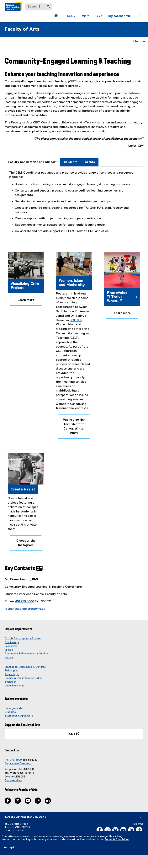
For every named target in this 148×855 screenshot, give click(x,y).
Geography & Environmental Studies (26, 653)
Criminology (12, 642)
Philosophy (11, 670)
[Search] (48, 6)
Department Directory (18, 763)
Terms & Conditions (117, 839)
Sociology (11, 681)
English (9, 650)
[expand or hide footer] (141, 817)
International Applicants (19, 715)
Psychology (12, 674)
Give (98, 16)
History (9, 657)
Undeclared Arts (14, 685)
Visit (85, 16)
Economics (11, 646)
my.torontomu (119, 16)
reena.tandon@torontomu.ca (25, 608)
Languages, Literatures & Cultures (25, 667)
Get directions (13, 780)
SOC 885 (76, 320)
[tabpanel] (74, 202)
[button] (56, 16)
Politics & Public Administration (23, 678)
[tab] (32, 161)
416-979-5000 (13, 760)
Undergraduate (14, 708)
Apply (70, 16)
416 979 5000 (24, 601)
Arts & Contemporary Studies (23, 638)
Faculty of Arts (22, 29)
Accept (9, 847)
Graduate (10, 712)
